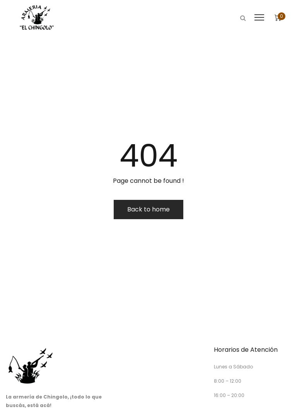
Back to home (148, 209)
